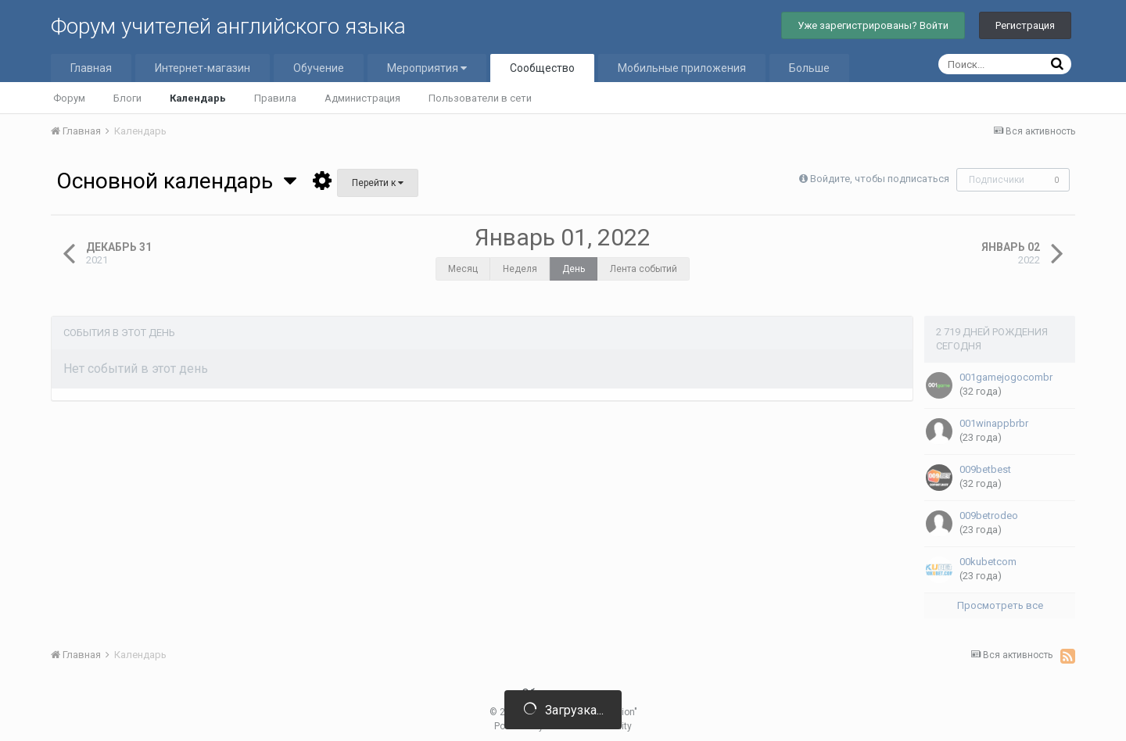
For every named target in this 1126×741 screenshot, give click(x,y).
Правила (275, 98)
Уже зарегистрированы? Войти (873, 25)
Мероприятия (427, 68)
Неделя (520, 268)
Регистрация (1025, 25)
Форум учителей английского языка (228, 26)
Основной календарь (176, 181)
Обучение (318, 68)
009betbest (985, 469)
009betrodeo (988, 515)
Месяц (463, 268)
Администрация (362, 98)
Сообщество (542, 68)
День (573, 268)
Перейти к (377, 182)
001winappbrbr (993, 423)
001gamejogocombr (1005, 377)
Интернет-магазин (202, 68)
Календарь (198, 98)
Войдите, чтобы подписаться (879, 178)
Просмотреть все (1000, 605)
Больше (809, 68)
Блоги (127, 98)
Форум (69, 98)
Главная (91, 68)
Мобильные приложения (682, 68)
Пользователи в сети (480, 98)
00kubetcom (988, 561)
